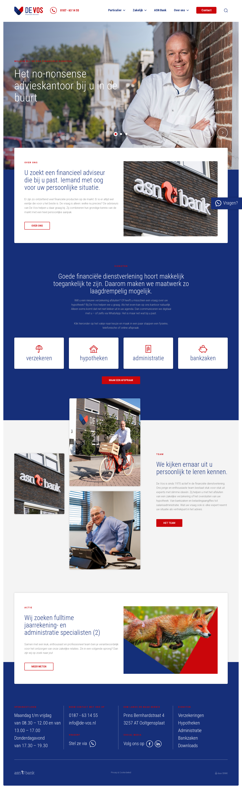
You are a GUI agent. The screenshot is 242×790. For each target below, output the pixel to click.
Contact (206, 10)
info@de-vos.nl (82, 723)
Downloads (188, 745)
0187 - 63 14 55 (83, 715)
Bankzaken (188, 738)
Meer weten (38, 666)
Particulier (116, 10)
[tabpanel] (121, 96)
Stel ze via (82, 743)
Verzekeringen (191, 715)
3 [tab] (126, 134)
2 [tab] (121, 134)
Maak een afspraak (121, 380)
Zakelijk (140, 10)
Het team (169, 523)
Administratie (190, 730)
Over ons (181, 10)
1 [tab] (116, 134)
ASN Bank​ (160, 10)
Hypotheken (189, 723)
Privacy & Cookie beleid (121, 772)
